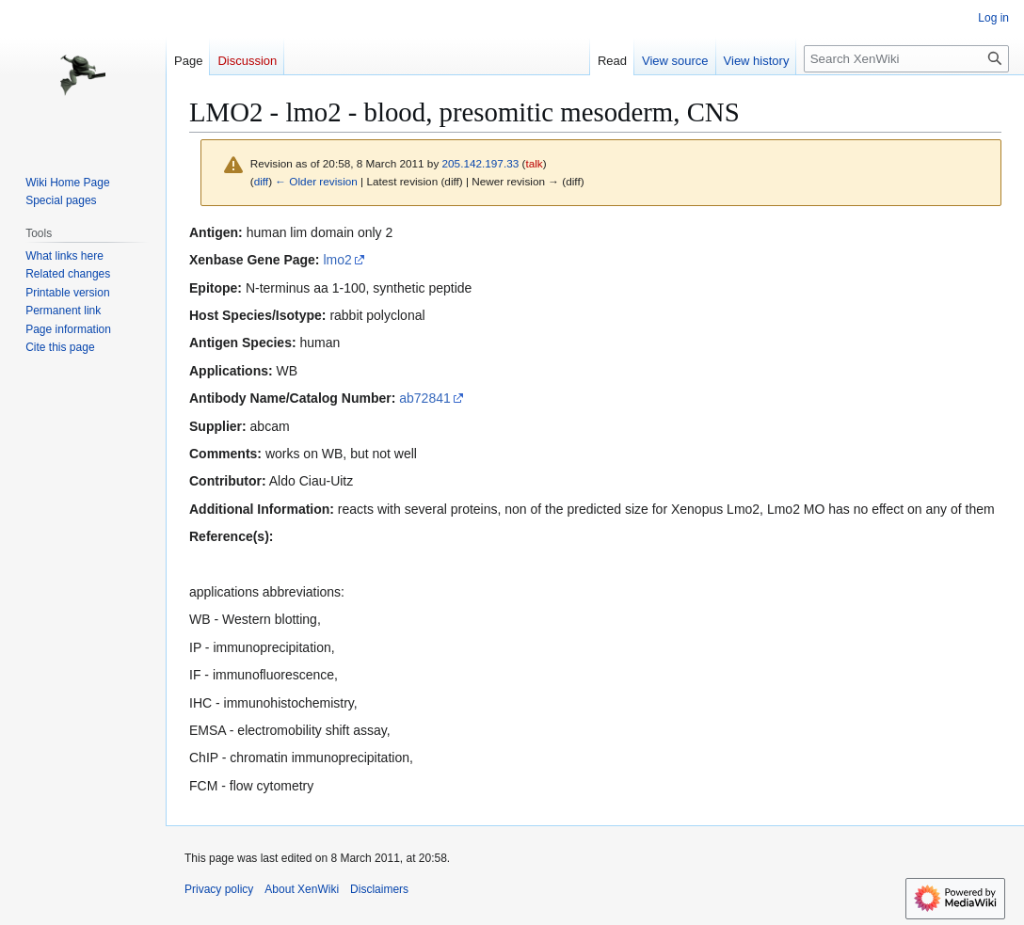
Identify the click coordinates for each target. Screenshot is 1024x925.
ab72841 (425, 398)
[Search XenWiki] (906, 58)
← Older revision (316, 181)
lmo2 (337, 259)
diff (261, 181)
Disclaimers (379, 889)
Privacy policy (218, 889)
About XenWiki (301, 889)
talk (533, 163)
